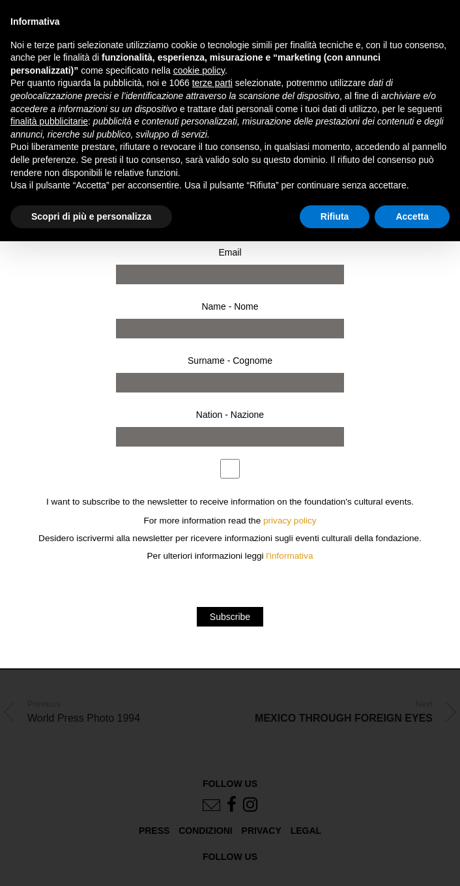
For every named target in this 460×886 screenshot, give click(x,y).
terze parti (212, 83)
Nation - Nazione (230, 414)
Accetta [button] (412, 216)
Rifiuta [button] (335, 216)
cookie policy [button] (199, 70)
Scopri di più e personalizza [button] (91, 216)
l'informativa (289, 556)
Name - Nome (229, 306)
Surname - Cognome (230, 360)
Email (229, 252)
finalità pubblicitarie (49, 121)
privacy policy (290, 520)
